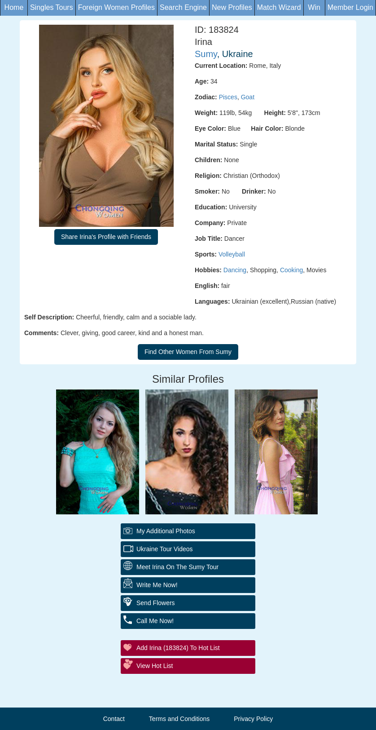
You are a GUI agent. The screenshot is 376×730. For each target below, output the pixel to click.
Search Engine (183, 7)
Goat (247, 97)
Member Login (350, 7)
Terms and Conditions (179, 718)
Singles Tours (51, 7)
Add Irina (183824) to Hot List (178, 647)
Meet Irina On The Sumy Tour (177, 567)
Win (314, 7)
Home (14, 7)
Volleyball (232, 254)
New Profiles (232, 7)
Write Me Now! (157, 584)
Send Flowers (155, 602)
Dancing (234, 270)
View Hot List (154, 665)
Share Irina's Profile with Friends (106, 236)
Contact (114, 718)
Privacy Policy (253, 718)
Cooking (291, 270)
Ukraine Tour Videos (164, 549)
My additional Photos (165, 531)
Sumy (206, 54)
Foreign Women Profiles (116, 7)
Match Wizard (279, 7)
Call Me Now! (155, 620)
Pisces (228, 97)
